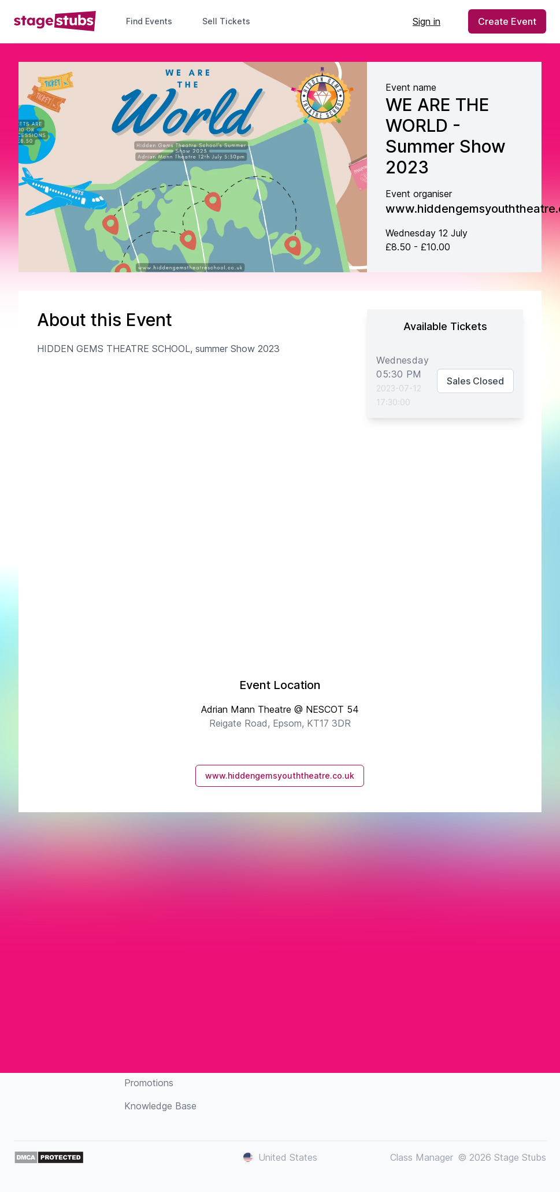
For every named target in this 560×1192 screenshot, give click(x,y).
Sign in (426, 21)
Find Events (149, 21)
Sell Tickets (230, 21)
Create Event (507, 21)
